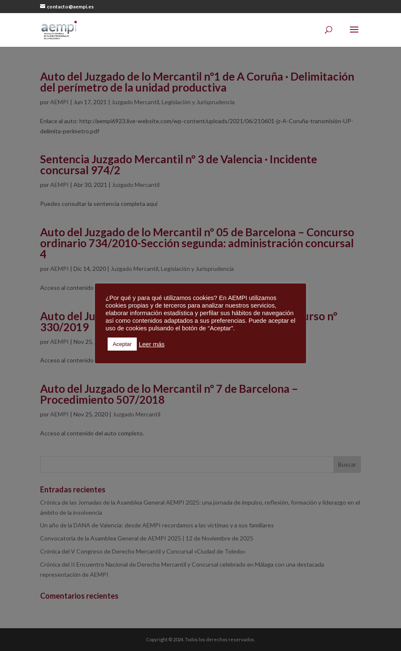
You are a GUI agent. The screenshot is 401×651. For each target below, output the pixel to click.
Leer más (152, 344)
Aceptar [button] (122, 344)
